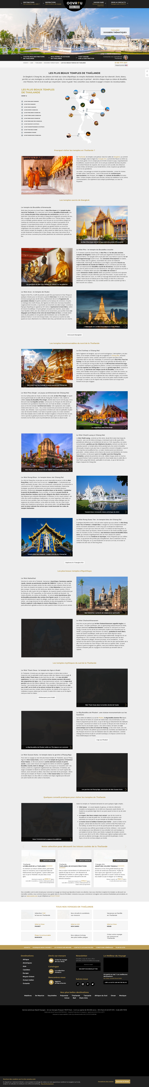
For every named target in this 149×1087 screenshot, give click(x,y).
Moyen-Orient (28, 977)
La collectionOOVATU (57, 971)
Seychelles (52, 996)
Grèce (66, 998)
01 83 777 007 (121, 63)
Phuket (101, 718)
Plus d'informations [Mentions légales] (47, 1084)
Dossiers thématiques (51, 63)
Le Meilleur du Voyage (114, 956)
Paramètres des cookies (106, 1081)
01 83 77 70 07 (54, 896)
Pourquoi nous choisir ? (42, 947)
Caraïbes (26, 970)
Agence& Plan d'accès (57, 982)
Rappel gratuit (121, 65)
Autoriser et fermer (122, 1081)
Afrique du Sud (101, 996)
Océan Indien (28, 980)
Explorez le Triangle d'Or (75, 562)
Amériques (27, 963)
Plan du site (120, 947)
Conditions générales (104, 947)
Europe (26, 973)
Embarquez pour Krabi (47, 697)
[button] (126, 242)
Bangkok (117, 157)
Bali (74, 998)
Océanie (26, 983)
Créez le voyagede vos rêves (58, 960)
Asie (31, 63)
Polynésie (64, 996)
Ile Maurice (39, 996)
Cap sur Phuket (102, 740)
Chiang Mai (115, 355)
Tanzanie (87, 996)
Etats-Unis (83, 998)
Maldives (28, 996)
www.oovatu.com (32, 896)
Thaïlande (115, 30)
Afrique (26, 959)
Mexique (122, 996)
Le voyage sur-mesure (62, 947)
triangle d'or (102, 159)
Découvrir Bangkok (75, 335)
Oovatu (25, 63)
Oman (113, 996)
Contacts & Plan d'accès (83, 947)
